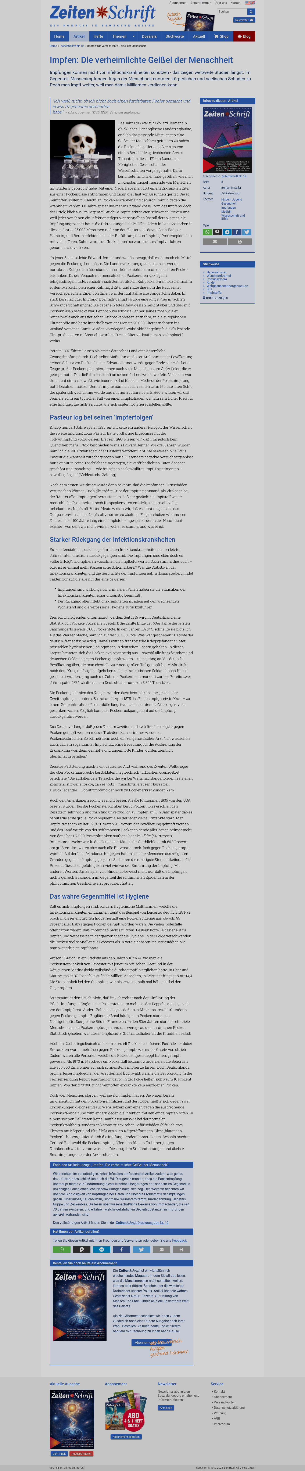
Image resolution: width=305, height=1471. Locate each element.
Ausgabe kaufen (81, 1453)
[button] (62, 1249)
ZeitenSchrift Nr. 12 (72, 45)
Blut (209, 289)
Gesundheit (228, 203)
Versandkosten (224, 1402)
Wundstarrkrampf (219, 276)
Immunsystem (217, 279)
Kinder (211, 282)
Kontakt (235, 3)
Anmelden (166, 1407)
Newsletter (244, 20)
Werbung (220, 1413)
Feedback (179, 1240)
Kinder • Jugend (231, 199)
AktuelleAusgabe (175, 16)
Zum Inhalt (59, 1453)
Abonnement (178, 3)
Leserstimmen (201, 3)
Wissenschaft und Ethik (233, 217)
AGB (217, 1418)
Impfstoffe (214, 293)
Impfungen (228, 207)
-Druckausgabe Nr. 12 (142, 1223)
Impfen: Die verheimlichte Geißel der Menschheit (116, 45)
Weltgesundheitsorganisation (227, 286)
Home (53, 45)
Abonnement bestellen (151, 1343)
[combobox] (232, 11)
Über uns (221, 3)
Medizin (226, 211)
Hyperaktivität (216, 272)
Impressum (222, 1424)
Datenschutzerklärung (229, 1408)
